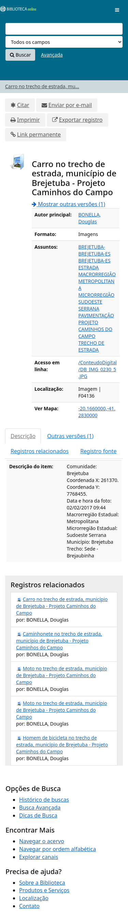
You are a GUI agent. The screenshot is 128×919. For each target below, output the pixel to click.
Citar (23, 105)
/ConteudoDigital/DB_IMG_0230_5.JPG (98, 369)
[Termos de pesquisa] (64, 29)
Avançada (52, 54)
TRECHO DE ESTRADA (91, 346)
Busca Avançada (39, 807)
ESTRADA (89, 267)
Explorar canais (38, 857)
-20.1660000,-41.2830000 (97, 412)
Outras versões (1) (70, 436)
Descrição (23, 436)
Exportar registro (81, 119)
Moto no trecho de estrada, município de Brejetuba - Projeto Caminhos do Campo (61, 675)
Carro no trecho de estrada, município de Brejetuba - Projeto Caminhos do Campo (62, 606)
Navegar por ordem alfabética (57, 849)
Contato (29, 906)
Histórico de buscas (44, 799)
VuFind (16, 10)
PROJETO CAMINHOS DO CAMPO (96, 329)
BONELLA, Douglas (90, 218)
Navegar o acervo (41, 841)
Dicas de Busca (38, 815)
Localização (33, 898)
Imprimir (28, 119)
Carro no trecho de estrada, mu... (42, 86)
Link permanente (39, 134)
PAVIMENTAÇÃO (96, 315)
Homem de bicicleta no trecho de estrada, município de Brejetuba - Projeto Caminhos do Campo (62, 744)
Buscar (20, 54)
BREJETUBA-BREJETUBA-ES (95, 250)
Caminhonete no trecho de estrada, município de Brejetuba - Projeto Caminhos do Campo (59, 641)
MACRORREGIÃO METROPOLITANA (97, 281)
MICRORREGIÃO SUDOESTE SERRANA (97, 302)
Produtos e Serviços (44, 890)
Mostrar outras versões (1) (68, 204)
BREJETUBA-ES (95, 260)
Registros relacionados (40, 451)
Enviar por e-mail (70, 105)
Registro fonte (98, 451)
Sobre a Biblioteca (42, 882)
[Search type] (64, 42)
